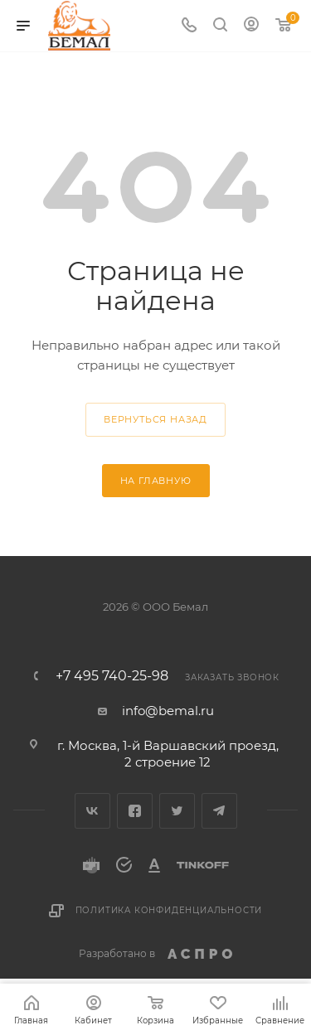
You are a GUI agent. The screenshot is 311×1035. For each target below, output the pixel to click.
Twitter (177, 811)
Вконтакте (92, 811)
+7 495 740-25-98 (112, 676)
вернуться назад (155, 419)
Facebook (135, 811)
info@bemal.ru (168, 710)
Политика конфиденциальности (169, 910)
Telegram (219, 811)
